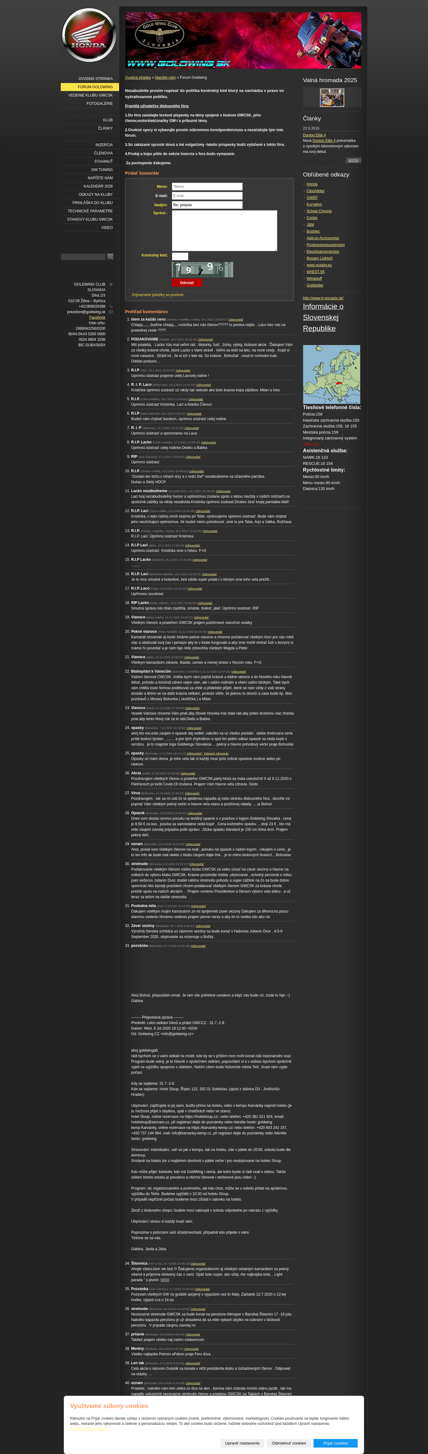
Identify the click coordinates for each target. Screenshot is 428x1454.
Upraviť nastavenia (242, 1443)
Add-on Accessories (323, 238)
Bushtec (313, 231)
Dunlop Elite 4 (314, 135)
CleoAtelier (316, 191)
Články (105, 128)
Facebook (97, 317)
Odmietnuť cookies (289, 1443)
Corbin (312, 218)
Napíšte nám (165, 77)
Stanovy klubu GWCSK (90, 219)
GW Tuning (102, 170)
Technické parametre (90, 211)
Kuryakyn (314, 204)
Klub (108, 120)
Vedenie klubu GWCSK (90, 95)
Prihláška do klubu (92, 203)
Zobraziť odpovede (216, 753)
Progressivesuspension (326, 245)
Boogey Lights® (320, 258)
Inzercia (104, 145)
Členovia (103, 153)
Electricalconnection (323, 251)
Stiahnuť (103, 161)
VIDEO (107, 228)
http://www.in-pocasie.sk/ (323, 298)
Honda (312, 184)
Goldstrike (315, 285)
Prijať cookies (335, 1443)
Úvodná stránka (138, 77)
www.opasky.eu (319, 265)
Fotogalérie (100, 103)
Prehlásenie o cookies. (88, 1429)
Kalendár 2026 (98, 186)
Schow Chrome (319, 211)
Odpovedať (236, 319)
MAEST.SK (316, 272)
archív (354, 160)
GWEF (312, 198)
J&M (310, 224)
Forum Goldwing (95, 87)
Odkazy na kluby (96, 194)
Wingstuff (314, 278)
